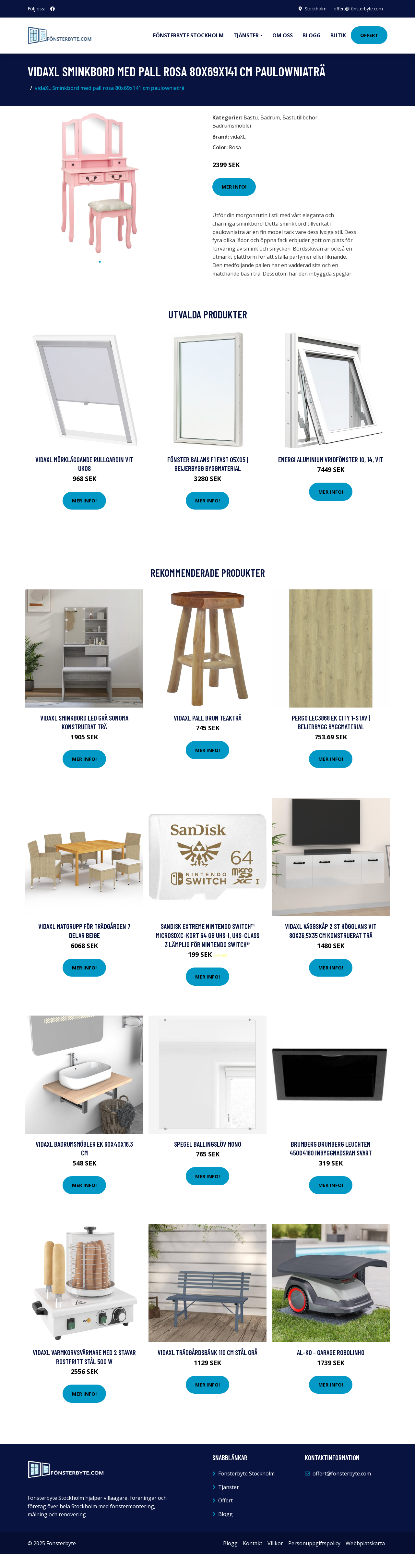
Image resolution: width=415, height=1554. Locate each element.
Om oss (282, 34)
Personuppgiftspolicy (314, 1541)
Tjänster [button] (246, 34)
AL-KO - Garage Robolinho (330, 1351)
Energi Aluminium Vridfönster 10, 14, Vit (330, 458)
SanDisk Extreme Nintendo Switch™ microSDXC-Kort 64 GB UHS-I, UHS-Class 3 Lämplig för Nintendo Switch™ (207, 933)
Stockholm (313, 9)
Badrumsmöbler (232, 124)
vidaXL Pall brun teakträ (208, 716)
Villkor (275, 1541)
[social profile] (52, 9)
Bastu (250, 115)
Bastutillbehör (299, 115)
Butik (338, 34)
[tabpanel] (100, 181)
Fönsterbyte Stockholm (188, 34)
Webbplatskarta (365, 1541)
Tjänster (228, 1485)
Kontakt (252, 1541)
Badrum (270, 115)
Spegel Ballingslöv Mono (207, 1142)
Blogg (311, 34)
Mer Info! (234, 185)
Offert (369, 34)
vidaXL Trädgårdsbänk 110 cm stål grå (207, 1351)
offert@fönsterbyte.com (357, 9)
